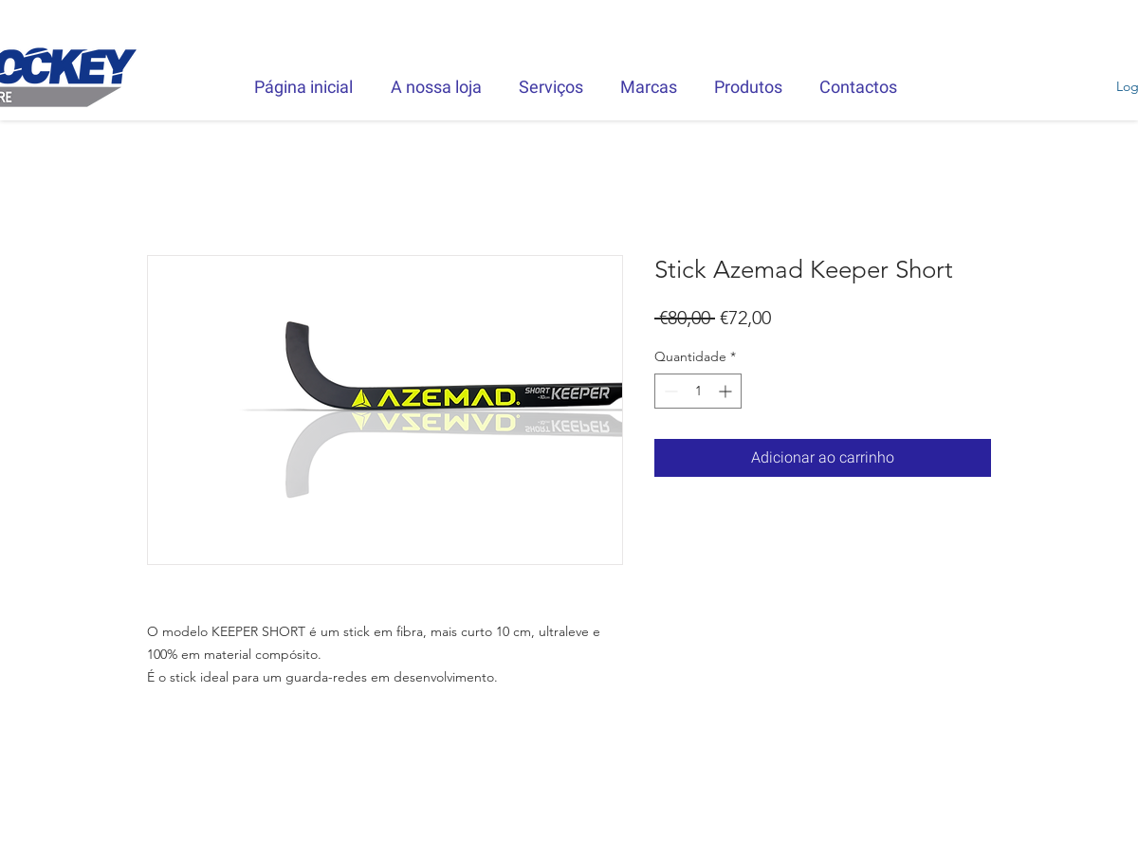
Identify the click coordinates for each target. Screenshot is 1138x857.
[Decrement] (669, 391)
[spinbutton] (698, 391)
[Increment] (727, 391)
